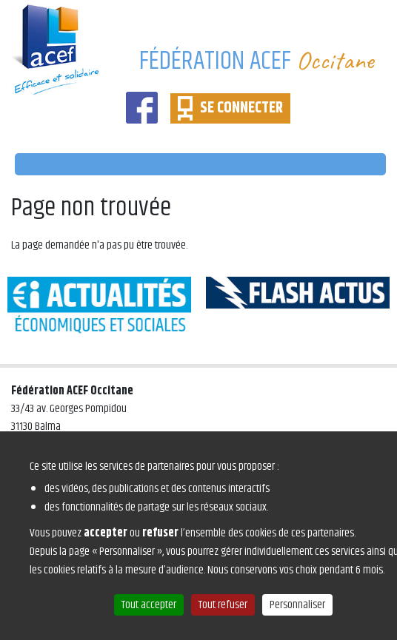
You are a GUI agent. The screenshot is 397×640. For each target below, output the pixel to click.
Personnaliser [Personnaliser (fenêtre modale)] (297, 605)
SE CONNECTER (241, 108)
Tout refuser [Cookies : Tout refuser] (222, 605)
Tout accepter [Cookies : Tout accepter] (148, 605)
